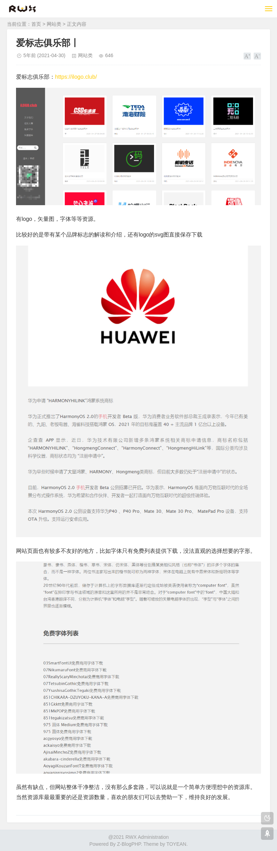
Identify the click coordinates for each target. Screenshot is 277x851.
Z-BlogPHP (129, 844)
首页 (36, 24)
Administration (153, 837)
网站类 (54, 24)
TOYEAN (176, 844)
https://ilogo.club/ (76, 77)
